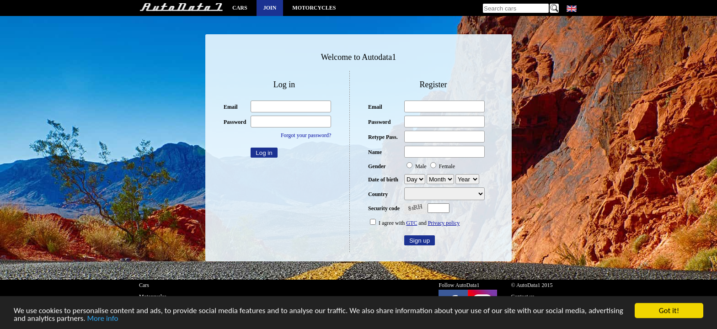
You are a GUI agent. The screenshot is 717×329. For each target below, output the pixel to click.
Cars (239, 8)
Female (442, 166)
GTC (411, 223)
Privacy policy (444, 223)
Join (270, 8)
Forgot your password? (306, 135)
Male (417, 166)
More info (102, 319)
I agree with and (415, 223)
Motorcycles (314, 8)
